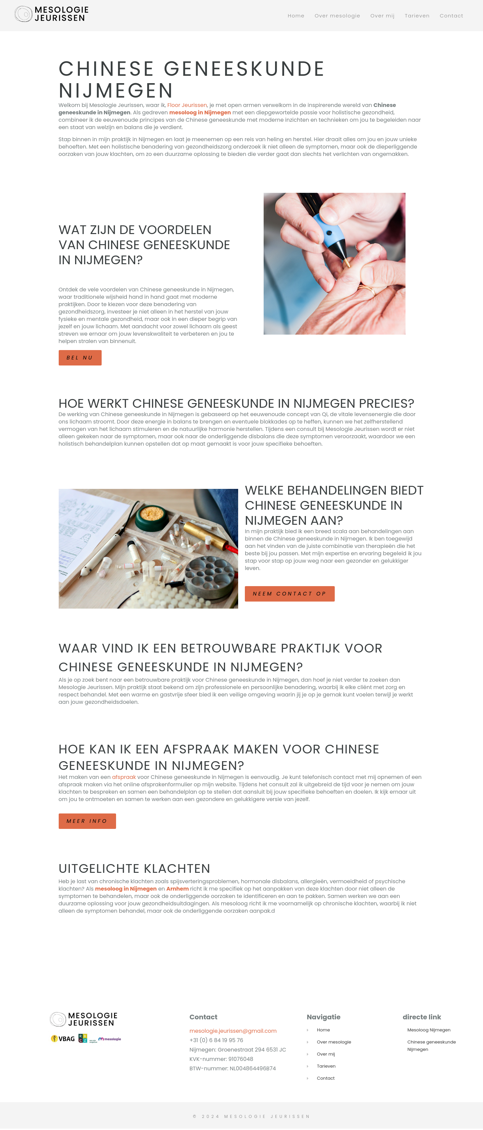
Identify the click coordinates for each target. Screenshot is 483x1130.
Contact (452, 15)
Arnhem (177, 890)
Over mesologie (337, 15)
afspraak (124, 778)
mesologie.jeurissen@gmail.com (233, 1032)
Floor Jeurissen (187, 105)
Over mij (383, 15)
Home (296, 15)
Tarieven (417, 15)
